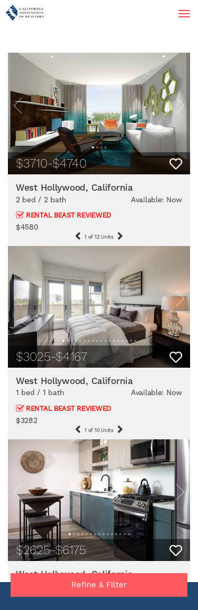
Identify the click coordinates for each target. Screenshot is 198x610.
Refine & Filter (99, 584)
